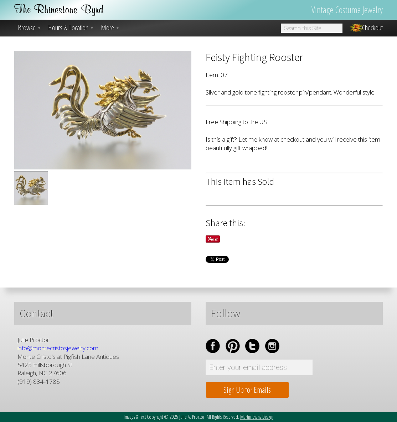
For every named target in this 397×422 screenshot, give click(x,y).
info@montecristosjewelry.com (57, 348)
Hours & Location (71, 28)
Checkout (372, 28)
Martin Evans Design (256, 416)
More (110, 28)
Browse (29, 28)
